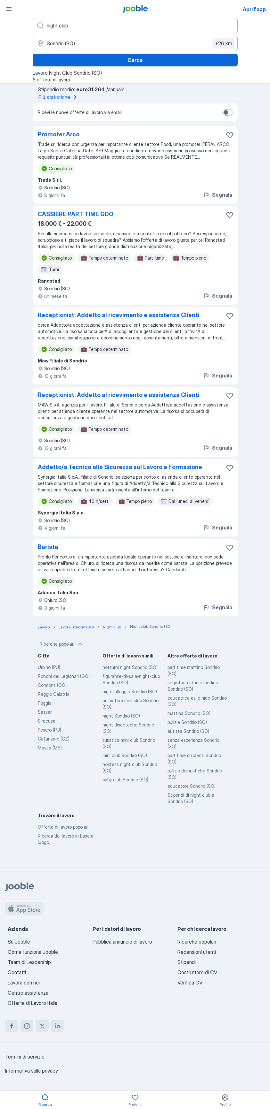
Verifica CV (189, 982)
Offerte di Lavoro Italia (32, 1003)
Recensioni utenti (196, 952)
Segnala (217, 195)
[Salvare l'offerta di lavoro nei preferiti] (229, 135)
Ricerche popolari (61, 644)
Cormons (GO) (52, 685)
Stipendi (186, 962)
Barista (48, 546)
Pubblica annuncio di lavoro (122, 941)
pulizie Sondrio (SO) (187, 722)
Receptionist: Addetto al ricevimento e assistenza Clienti (119, 315)
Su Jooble (19, 941)
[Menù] (9, 9)
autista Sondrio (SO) (188, 731)
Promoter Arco (58, 134)
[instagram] (26, 1026)
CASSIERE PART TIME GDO (75, 214)
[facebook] (11, 1026)
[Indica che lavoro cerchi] (135, 25)
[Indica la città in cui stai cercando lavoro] (135, 43)
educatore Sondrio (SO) (192, 786)
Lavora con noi (24, 982)
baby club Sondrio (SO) (125, 779)
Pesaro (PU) (49, 730)
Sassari (45, 712)
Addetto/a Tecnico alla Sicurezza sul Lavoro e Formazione (120, 467)
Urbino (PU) (49, 667)
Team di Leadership (29, 962)
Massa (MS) (50, 747)
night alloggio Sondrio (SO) (129, 691)
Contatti (17, 972)
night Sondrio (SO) (121, 715)
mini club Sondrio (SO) (124, 755)
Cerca (135, 60)
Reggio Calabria (54, 694)
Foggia (45, 703)
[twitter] (42, 1026)
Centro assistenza (28, 993)
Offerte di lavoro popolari (63, 827)
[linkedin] (57, 1026)
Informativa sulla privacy (31, 1070)
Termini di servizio (25, 1056)
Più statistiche (58, 97)
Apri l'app (254, 9)
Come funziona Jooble (33, 952)
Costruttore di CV (197, 972)
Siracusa (46, 721)
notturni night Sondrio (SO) (130, 667)
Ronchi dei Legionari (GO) (64, 676)
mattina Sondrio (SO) (189, 713)
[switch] (227, 112)
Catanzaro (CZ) (54, 738)
